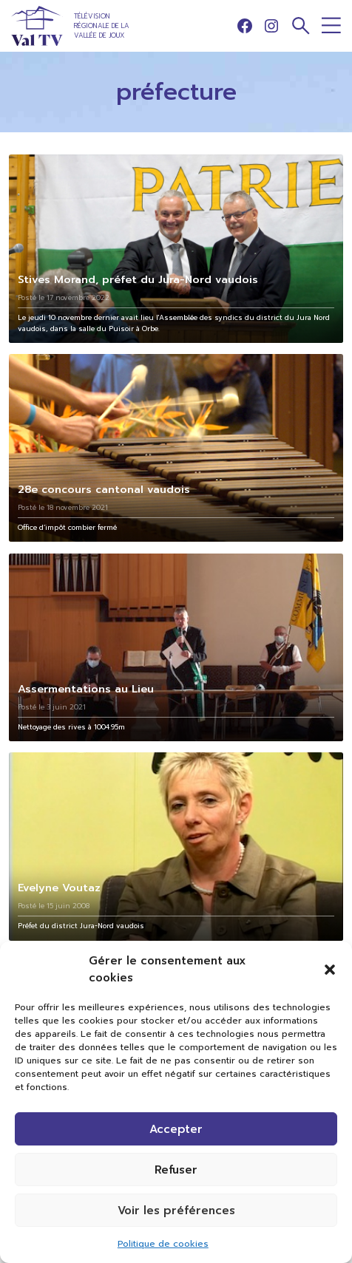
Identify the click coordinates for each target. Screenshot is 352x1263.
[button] (329, 969)
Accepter (176, 1129)
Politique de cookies (163, 1243)
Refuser (176, 1170)
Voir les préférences (176, 1210)
